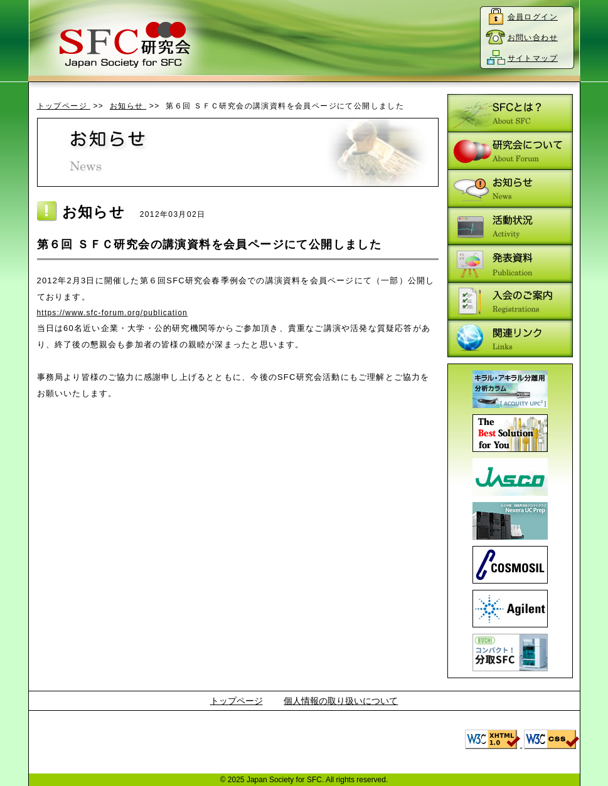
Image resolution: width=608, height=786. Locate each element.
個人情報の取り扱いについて (341, 701)
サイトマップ (533, 58)
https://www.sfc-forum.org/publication (112, 312)
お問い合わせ (533, 37)
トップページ (63, 106)
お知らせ (128, 106)
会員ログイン (533, 17)
